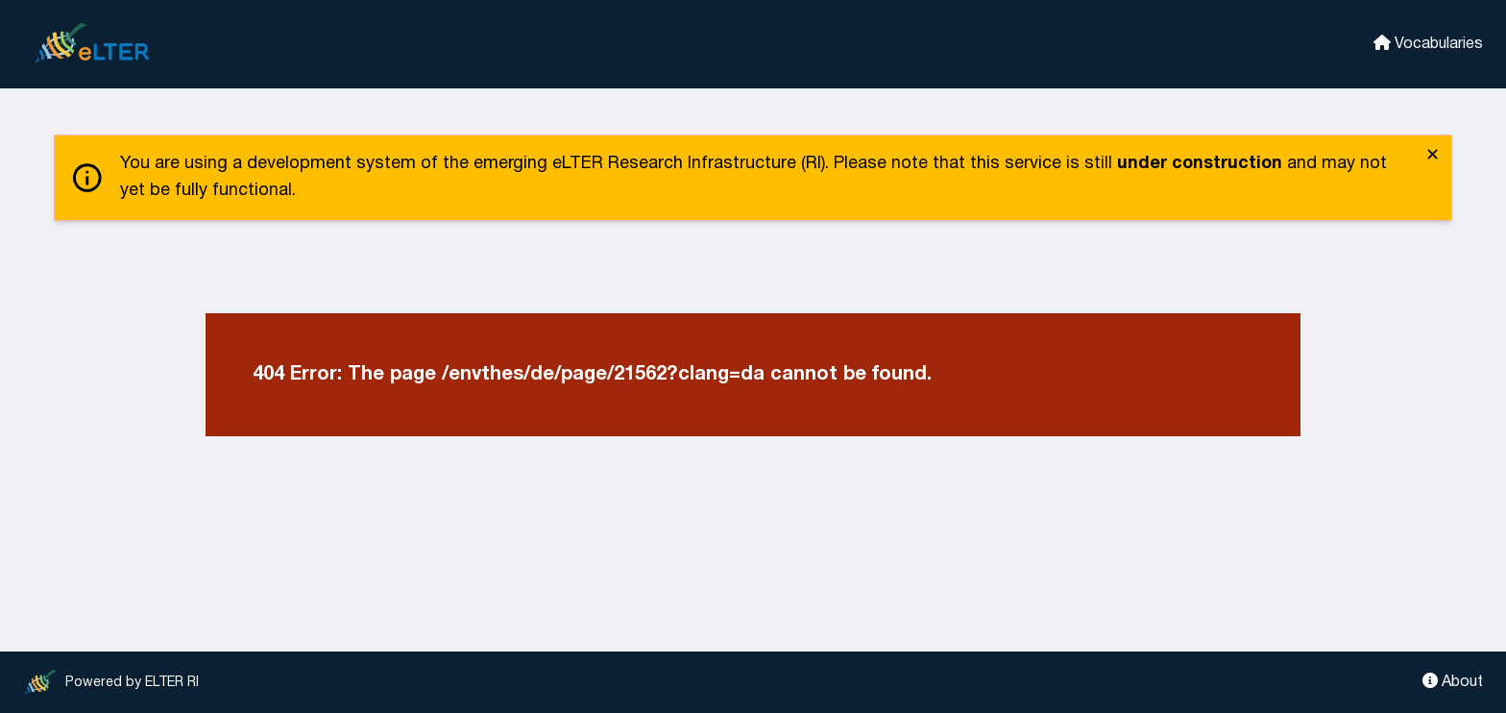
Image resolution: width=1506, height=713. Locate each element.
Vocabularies (1428, 43)
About (1452, 681)
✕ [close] (1432, 156)
